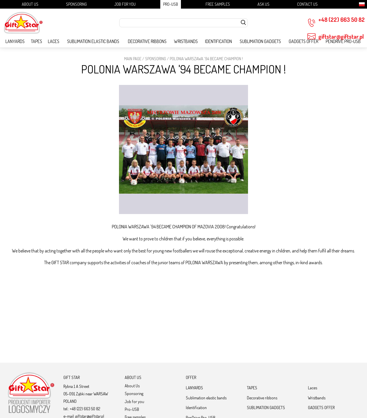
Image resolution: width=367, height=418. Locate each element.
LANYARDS (15, 41)
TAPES (36, 41)
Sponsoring (76, 4)
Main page (132, 58)
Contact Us (307, 4)
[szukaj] (243, 23)
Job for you (125, 4)
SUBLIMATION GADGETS (260, 41)
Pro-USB (170, 4)
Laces (53, 41)
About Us (30, 4)
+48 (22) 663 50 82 (336, 21)
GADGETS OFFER (303, 41)
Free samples (218, 4)
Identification (218, 41)
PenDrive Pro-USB (343, 41)
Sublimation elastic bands (93, 41)
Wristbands (186, 41)
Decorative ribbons (147, 41)
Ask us (263, 4)
